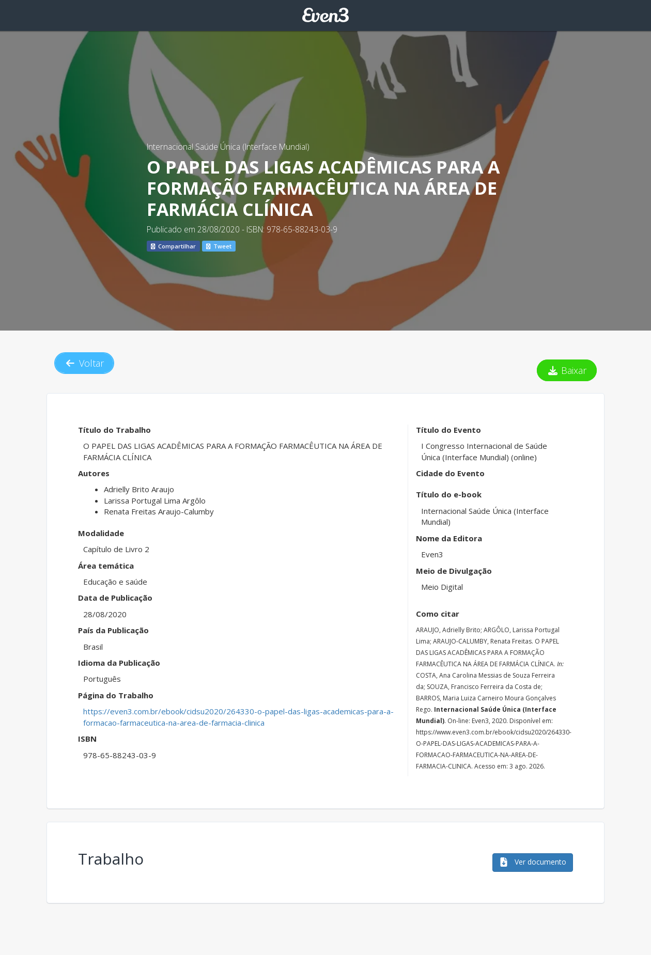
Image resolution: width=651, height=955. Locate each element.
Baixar (567, 370)
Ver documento (532, 862)
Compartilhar (173, 246)
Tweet (218, 246)
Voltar (84, 363)
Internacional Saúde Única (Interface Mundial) (228, 146)
